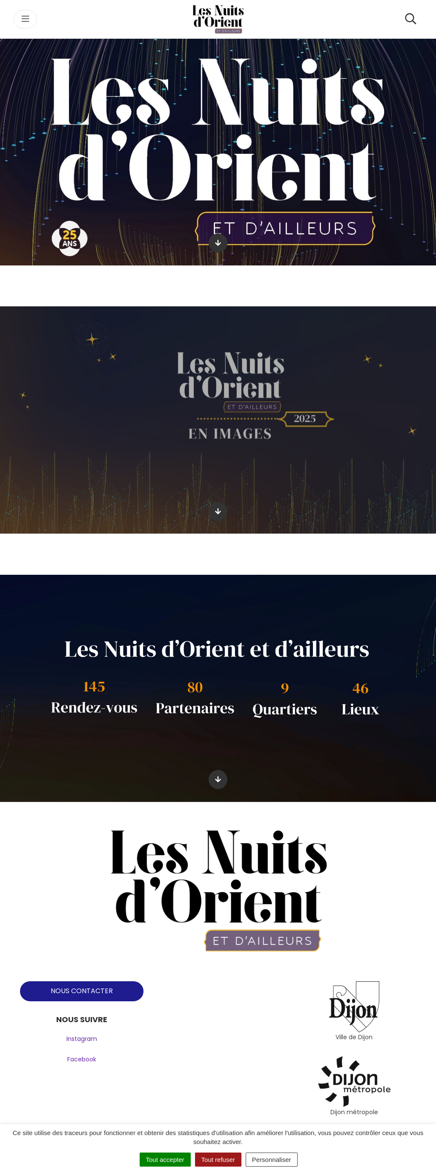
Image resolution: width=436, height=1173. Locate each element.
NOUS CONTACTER (82, 991)
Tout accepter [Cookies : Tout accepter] (165, 1159)
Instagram (81, 1039)
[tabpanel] (354, 1012)
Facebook (81, 1059)
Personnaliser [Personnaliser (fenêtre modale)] (271, 1159)
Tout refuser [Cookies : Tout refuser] (218, 1159)
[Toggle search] (410, 19)
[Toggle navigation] (25, 19)
